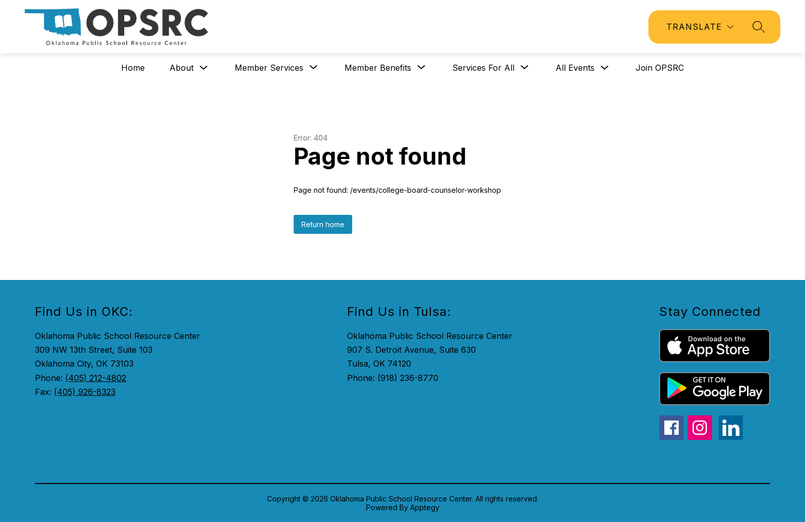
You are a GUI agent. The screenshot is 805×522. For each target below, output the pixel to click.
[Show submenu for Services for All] (483, 68)
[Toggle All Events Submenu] (605, 68)
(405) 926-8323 (85, 392)
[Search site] (759, 27)
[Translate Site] (700, 27)
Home (133, 68)
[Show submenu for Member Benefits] (377, 68)
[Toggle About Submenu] (204, 68)
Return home (322, 224)
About (181, 68)
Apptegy (424, 507)
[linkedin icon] (731, 437)
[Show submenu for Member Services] (269, 68)
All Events (575, 68)
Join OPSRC (660, 68)
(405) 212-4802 (95, 378)
